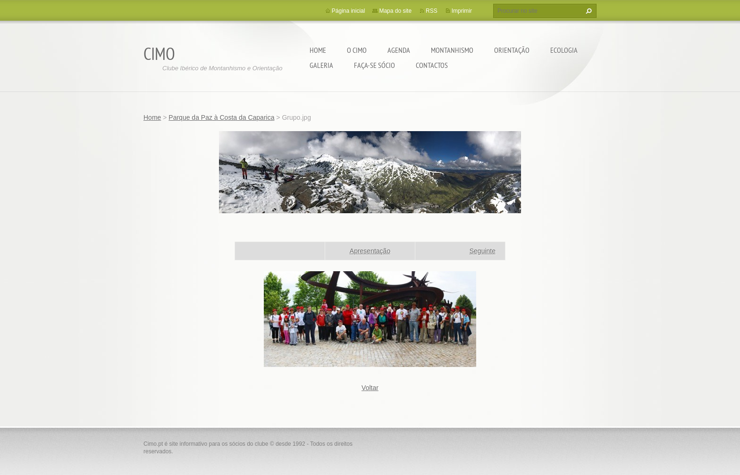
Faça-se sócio (374, 65)
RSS (431, 11)
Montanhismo (452, 50)
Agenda (398, 50)
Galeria (321, 65)
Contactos (432, 65)
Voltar (370, 388)
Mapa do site (395, 11)
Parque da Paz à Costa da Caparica (221, 117)
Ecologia (564, 50)
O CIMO (357, 50)
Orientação (512, 50)
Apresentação (370, 251)
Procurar (587, 11)
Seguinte (483, 251)
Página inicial (348, 11)
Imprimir (462, 11)
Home (318, 50)
